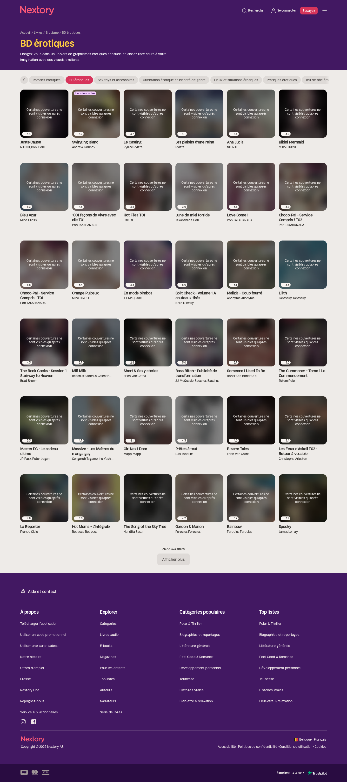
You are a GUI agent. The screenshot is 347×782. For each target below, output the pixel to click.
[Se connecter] (283, 10)
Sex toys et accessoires (116, 80)
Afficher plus (173, 559)
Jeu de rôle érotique (321, 80)
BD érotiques (79, 80)
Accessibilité (227, 747)
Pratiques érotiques (282, 80)
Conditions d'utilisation (295, 747)
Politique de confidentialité (257, 747)
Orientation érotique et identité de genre (174, 80)
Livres (38, 33)
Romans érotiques (47, 80)
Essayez (309, 10)
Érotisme (52, 33)
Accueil (25, 33)
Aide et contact (38, 591)
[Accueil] (129, 10)
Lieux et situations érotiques (236, 80)
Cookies (320, 747)
